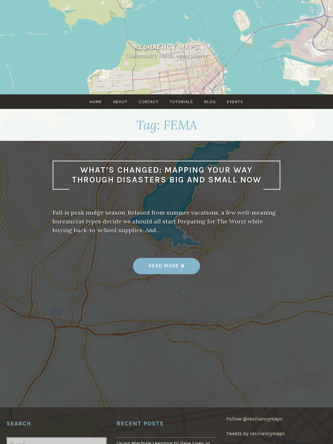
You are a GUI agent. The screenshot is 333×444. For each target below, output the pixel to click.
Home (96, 101)
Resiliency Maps (166, 47)
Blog (210, 101)
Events (235, 101)
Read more (167, 268)
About (120, 101)
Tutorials (181, 101)
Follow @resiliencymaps (254, 419)
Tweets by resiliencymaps (255, 434)
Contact (149, 101)
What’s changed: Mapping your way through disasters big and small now (166, 175)
